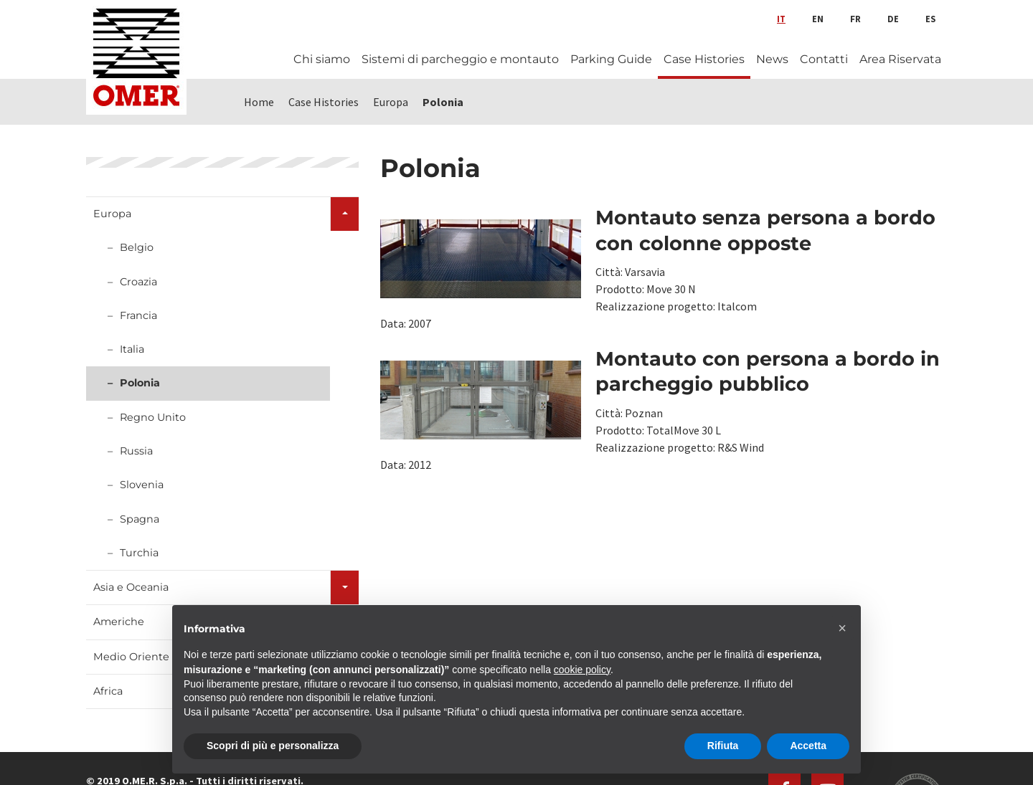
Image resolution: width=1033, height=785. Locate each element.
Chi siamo (321, 59)
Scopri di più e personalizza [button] (273, 745)
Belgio (137, 247)
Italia (132, 349)
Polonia (140, 382)
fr (855, 18)
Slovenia (142, 484)
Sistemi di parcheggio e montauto (460, 59)
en (818, 18)
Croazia (138, 281)
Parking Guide (611, 59)
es (930, 18)
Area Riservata (900, 59)
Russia (136, 450)
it (781, 18)
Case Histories (704, 59)
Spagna (139, 519)
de (893, 18)
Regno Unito (153, 417)
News (772, 59)
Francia (138, 315)
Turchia (139, 552)
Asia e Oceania (131, 587)
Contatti (824, 59)
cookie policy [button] (582, 669)
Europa (112, 213)
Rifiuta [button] (723, 745)
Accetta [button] (808, 745)
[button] (842, 628)
